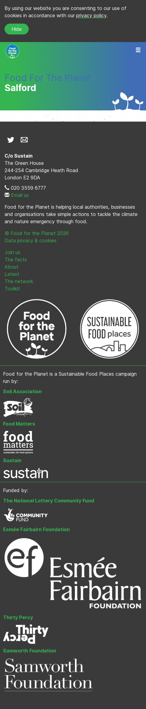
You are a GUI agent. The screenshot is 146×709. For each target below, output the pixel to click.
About (11, 267)
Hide (16, 29)
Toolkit (12, 289)
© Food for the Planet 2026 (37, 233)
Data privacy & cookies (31, 240)
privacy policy (91, 15)
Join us (12, 252)
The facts (16, 259)
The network (19, 281)
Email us (20, 195)
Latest (12, 274)
